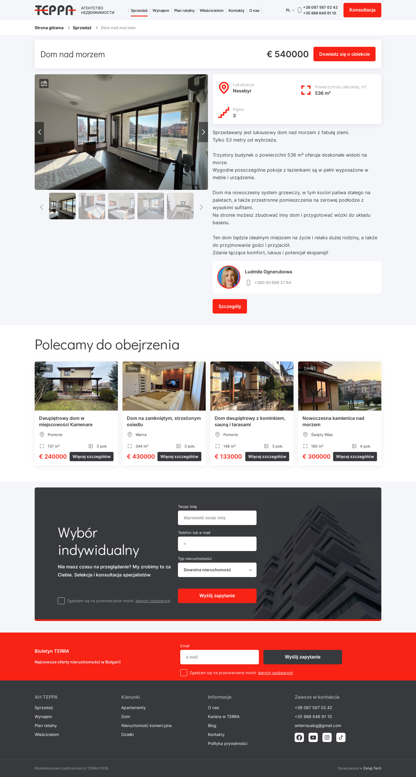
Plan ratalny (184, 10)
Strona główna (49, 27)
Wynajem (161, 10)
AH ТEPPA (46, 697)
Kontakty (236, 10)
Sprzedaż (139, 10)
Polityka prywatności (227, 743)
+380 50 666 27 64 (268, 282)
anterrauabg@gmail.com (318, 725)
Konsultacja (362, 10)
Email (185, 646)
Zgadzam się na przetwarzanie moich (100, 600)
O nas (254, 10)
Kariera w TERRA (223, 716)
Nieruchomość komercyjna (146, 725)
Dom (125, 716)
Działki (127, 734)
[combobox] (217, 570)
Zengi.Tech (372, 768)
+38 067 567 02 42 (320, 7)
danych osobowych (152, 600)
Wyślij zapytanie (217, 595)
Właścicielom (212, 10)
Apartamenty (133, 707)
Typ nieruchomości (195, 558)
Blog (212, 725)
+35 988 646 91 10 (319, 13)
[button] (203, 132)
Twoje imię (187, 506)
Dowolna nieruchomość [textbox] (207, 569)
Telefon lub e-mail (194, 532)
